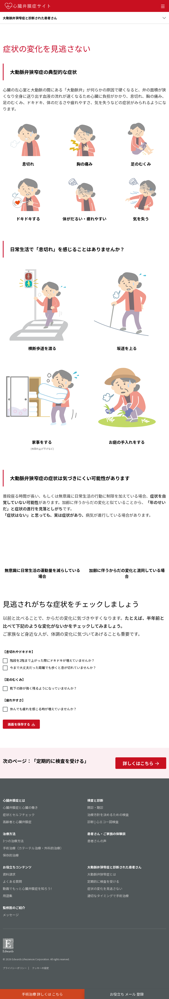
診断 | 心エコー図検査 (103, 821)
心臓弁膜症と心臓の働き (20, 807)
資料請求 (9, 874)
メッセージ (11, 914)
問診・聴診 (95, 807)
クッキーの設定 (40, 968)
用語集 (7, 895)
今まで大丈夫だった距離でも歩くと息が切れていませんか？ (49, 667)
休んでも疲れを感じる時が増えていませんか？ (40, 709)
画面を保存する (21, 724)
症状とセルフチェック (19, 814)
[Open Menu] (163, 6)
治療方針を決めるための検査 (108, 814)
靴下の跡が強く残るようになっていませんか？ (40, 688)
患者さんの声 (96, 840)
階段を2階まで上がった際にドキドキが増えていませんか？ (48, 660)
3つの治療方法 (13, 840)
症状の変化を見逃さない (104, 888)
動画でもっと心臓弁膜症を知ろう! (27, 888)
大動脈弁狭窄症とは (101, 874)
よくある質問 (12, 881)
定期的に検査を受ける (103, 881)
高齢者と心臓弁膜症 (17, 821)
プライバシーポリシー (15, 968)
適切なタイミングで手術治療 (108, 895)
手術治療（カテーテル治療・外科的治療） (33, 848)
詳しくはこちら (141, 763)
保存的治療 (11, 855)
